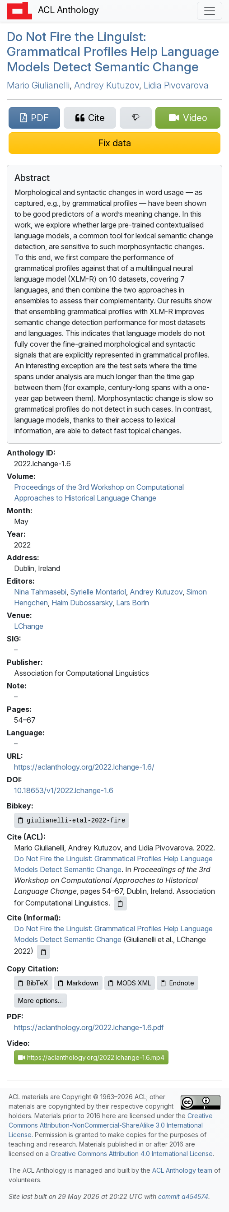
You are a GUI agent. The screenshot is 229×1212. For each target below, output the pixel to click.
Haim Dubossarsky (81, 602)
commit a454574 (183, 1196)
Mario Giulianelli (38, 85)
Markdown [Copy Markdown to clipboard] (78, 983)
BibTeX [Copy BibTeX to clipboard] (33, 983)
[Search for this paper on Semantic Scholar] (136, 118)
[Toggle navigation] (209, 11)
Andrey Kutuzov (106, 85)
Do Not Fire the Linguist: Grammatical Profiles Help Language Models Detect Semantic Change (113, 51)
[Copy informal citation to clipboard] (43, 952)
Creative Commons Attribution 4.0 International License (132, 1153)
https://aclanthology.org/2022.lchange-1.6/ (84, 766)
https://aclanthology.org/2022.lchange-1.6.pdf (89, 1027)
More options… (40, 1000)
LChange (28, 626)
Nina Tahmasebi (40, 591)
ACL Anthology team (182, 1170)
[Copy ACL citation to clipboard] (120, 903)
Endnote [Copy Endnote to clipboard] (177, 983)
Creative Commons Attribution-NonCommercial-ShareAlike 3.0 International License (111, 1125)
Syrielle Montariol (98, 591)
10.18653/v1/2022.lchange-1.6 (63, 790)
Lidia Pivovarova (176, 85)
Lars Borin (132, 602)
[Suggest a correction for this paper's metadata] (114, 143)
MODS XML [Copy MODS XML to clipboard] (129, 983)
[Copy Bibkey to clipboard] (71, 820)
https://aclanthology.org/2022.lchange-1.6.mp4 (91, 1057)
